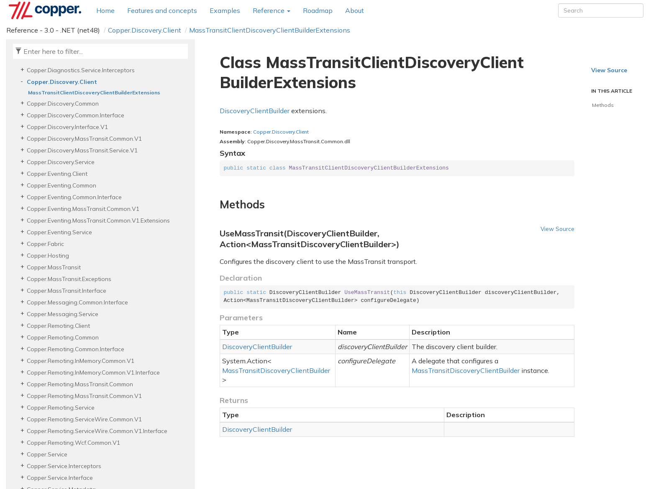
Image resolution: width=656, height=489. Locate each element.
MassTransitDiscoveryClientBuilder (276, 370)
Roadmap (318, 10)
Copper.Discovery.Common (63, 103)
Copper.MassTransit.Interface (66, 290)
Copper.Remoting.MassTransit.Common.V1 (84, 396)
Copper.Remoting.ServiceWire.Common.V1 (84, 419)
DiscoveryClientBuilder (255, 110)
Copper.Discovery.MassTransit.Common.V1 (84, 138)
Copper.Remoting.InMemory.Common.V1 (80, 361)
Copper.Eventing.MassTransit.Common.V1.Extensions (98, 220)
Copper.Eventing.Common (61, 185)
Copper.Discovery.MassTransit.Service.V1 (82, 150)
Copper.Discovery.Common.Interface (75, 115)
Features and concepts (162, 10)
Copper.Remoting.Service (61, 407)
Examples (225, 10)
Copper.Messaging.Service (62, 314)
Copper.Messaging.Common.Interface (77, 302)
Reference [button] (271, 10)
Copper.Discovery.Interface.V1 (67, 127)
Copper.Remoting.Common (63, 337)
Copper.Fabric (45, 244)
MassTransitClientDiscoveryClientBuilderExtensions (269, 30)
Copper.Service (47, 454)
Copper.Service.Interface (60, 477)
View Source (557, 228)
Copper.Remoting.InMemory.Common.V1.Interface (93, 372)
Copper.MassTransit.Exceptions (69, 279)
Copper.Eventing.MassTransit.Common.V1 (83, 209)
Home (105, 10)
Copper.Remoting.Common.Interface (75, 349)
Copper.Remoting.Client (58, 325)
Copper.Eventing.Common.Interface (74, 197)
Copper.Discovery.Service (61, 162)
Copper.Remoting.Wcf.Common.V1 (73, 442)
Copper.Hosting (48, 255)
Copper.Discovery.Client (144, 30)
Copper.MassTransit (54, 267)
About (354, 10)
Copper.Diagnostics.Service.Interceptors (81, 70)
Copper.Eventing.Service (59, 232)
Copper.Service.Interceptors (64, 466)
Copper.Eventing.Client (57, 173)
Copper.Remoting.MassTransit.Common (80, 384)
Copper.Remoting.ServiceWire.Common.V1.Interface (97, 431)
